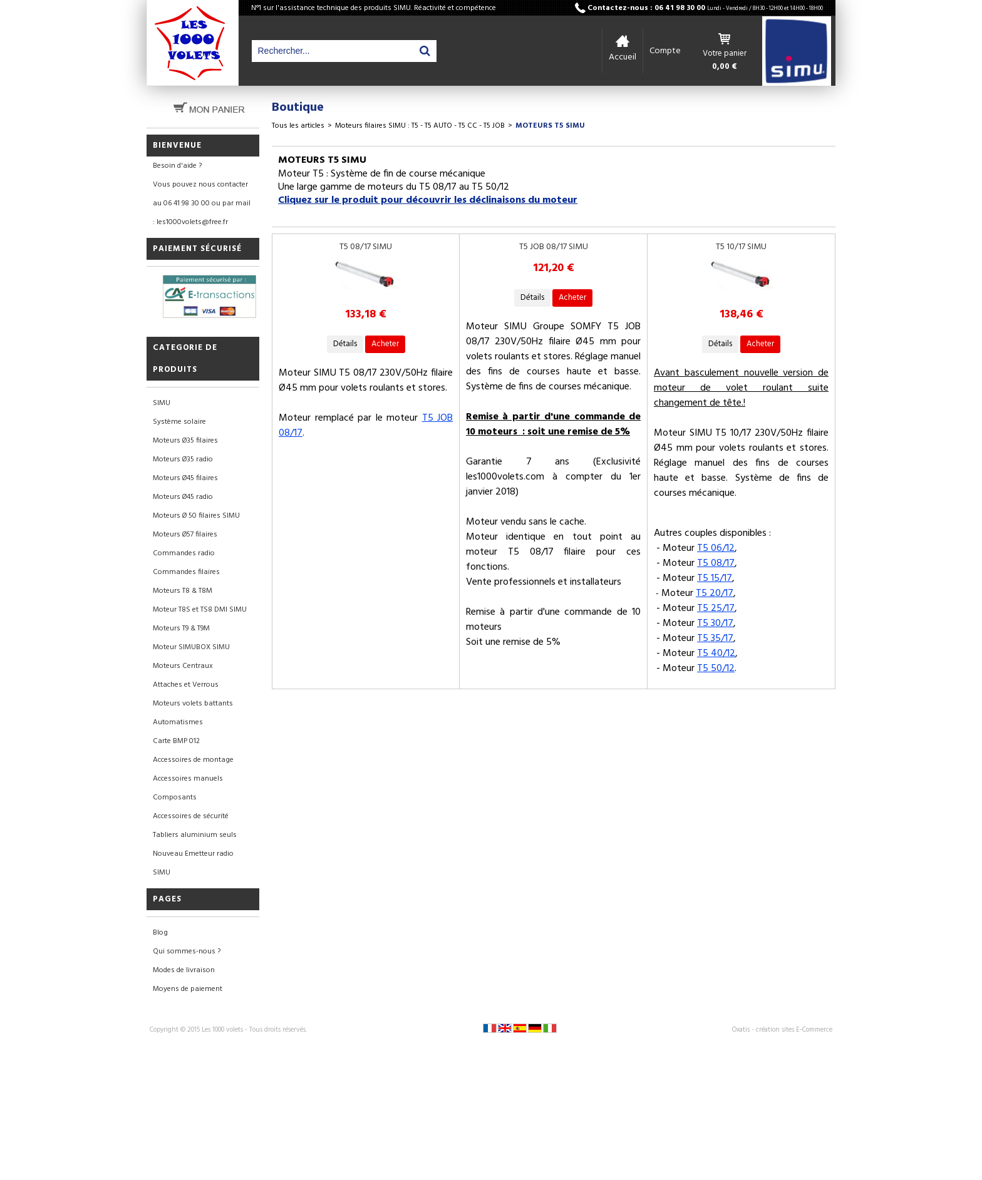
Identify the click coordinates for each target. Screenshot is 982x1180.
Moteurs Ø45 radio (183, 497)
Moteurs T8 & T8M (182, 591)
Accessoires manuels (188, 778)
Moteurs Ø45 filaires (185, 478)
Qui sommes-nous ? (186, 951)
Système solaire (179, 422)
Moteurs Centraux (183, 666)
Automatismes (178, 722)
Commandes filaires (186, 572)
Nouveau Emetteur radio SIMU (193, 863)
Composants (175, 797)
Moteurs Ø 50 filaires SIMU (196, 516)
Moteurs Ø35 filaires (185, 440)
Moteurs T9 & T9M (181, 628)
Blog (160, 932)
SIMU (161, 403)
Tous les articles (298, 126)
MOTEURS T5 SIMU (550, 126)
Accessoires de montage (193, 760)
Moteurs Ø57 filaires (185, 534)
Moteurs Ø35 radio (183, 459)
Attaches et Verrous (186, 685)
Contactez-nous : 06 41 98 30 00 (705, 8)
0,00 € (724, 67)
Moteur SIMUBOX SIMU (191, 647)
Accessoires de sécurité (191, 816)
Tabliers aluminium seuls (195, 835)
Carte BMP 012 (176, 741)
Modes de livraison (184, 970)
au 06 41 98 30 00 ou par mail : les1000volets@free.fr (202, 212)
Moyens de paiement (187, 989)
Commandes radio (184, 553)
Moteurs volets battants (193, 703)
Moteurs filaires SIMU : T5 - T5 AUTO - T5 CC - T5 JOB (420, 126)
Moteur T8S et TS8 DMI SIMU (200, 609)
